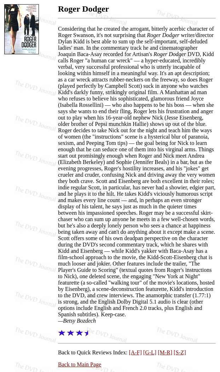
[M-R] (165, 352)
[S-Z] (180, 352)
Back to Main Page (79, 364)
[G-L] (149, 352)
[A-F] (135, 352)
